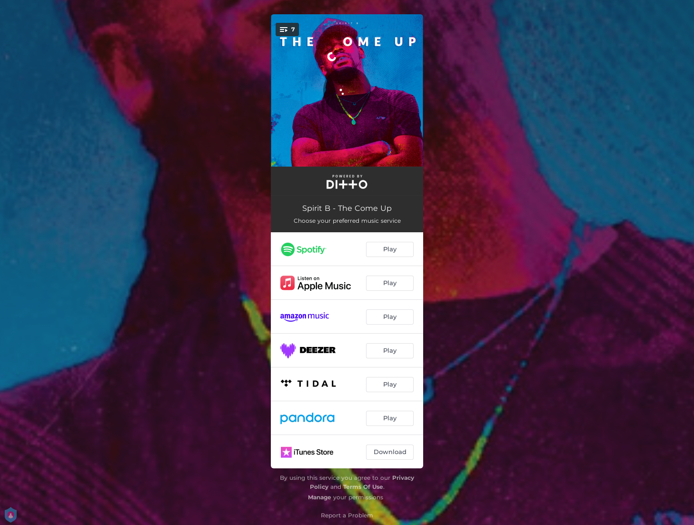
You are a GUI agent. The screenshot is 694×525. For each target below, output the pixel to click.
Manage (319, 497)
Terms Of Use (363, 486)
